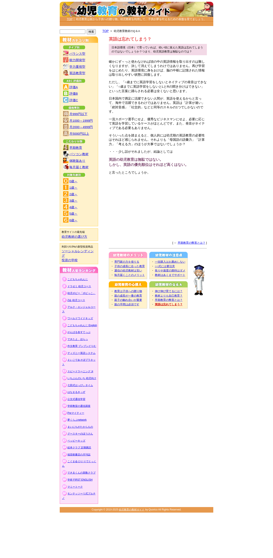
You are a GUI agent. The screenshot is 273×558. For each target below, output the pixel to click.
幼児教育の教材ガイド (131, 509)
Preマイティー (75, 413)
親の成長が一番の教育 (128, 295)
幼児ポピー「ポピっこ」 (81, 293)
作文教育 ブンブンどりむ (81, 346)
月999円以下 (78, 114)
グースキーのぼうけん (80, 433)
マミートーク (75, 486)
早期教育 (75, 147)
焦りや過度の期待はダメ (170, 270)
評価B (73, 93)
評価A (73, 87)
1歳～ (73, 187)
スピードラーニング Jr (80, 371)
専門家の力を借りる (126, 261)
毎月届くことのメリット (129, 275)
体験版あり (77, 160)
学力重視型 (77, 66)
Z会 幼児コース (76, 300)
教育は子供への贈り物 (128, 291)
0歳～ (73, 181)
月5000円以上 (79, 133)
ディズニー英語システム (81, 353)
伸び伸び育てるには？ (169, 291)
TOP (70, 19)
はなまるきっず (76, 392)
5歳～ (73, 213)
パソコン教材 (79, 154)
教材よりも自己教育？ (169, 295)
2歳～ (73, 194)
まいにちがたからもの (80, 426)
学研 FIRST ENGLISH (80, 479)
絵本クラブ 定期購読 (79, 447)
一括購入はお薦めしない (170, 261)
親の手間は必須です (126, 304)
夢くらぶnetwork (77, 419)
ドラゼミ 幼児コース (79, 286)
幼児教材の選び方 (74, 236)
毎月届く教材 (79, 167)
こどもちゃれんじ (77, 279)
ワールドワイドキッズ (80, 318)
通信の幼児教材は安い (128, 270)
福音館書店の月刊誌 (78, 454)
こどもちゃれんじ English (82, 325)
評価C (73, 100)
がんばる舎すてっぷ (78, 332)
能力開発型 (77, 60)
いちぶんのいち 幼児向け (81, 378)
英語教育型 (77, 73)
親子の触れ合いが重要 (128, 299)
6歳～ (73, 220)
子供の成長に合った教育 (129, 266)
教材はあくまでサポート (170, 275)
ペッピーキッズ (76, 440)
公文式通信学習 (76, 399)
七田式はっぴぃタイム (80, 385)
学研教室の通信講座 (78, 405)
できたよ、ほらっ (77, 339)
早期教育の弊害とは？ (191, 242)
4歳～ (73, 207)
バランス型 (77, 53)
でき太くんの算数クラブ (81, 472)
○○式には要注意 (165, 266)
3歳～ (73, 200)
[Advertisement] (136, 24)
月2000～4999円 (81, 127)
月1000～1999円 (81, 120)
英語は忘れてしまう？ (169, 304)
